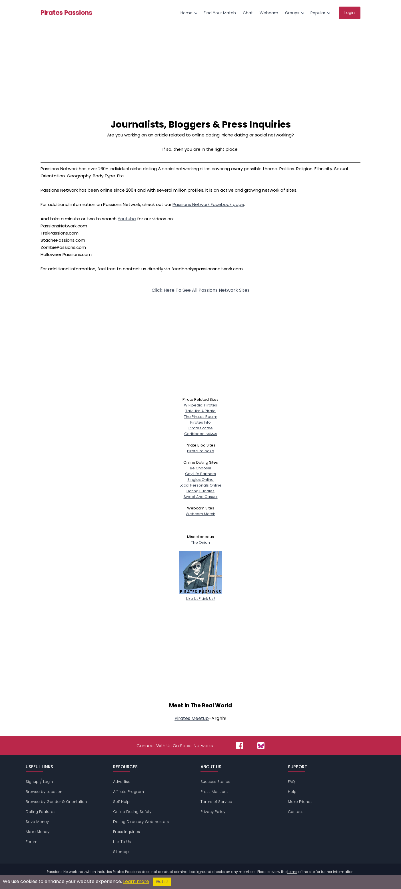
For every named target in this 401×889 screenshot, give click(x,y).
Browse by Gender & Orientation (56, 801)
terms (292, 871)
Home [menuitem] (187, 13)
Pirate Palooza (200, 451)
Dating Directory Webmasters (141, 821)
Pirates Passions (66, 12)
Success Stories (215, 781)
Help (292, 791)
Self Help (121, 801)
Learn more (136, 881)
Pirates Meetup (192, 718)
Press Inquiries (126, 831)
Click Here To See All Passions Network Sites (201, 290)
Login (48, 781)
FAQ (291, 781)
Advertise (122, 781)
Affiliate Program (128, 791)
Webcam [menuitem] (269, 13)
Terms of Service (216, 801)
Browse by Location (44, 791)
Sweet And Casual (201, 496)
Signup (32, 781)
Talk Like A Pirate (200, 411)
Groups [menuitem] (292, 13)
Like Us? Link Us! (200, 595)
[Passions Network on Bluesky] (260, 745)
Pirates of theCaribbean (200, 430)
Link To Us (122, 841)
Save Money (37, 821)
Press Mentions (214, 791)
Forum (31, 841)
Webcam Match (200, 514)
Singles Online (200, 479)
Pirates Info (200, 422)
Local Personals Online (201, 485)
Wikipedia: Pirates (200, 405)
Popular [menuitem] (317, 13)
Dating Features (40, 811)
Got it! (162, 881)
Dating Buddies (200, 491)
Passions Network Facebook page (208, 204)
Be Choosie (200, 468)
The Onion (200, 542)
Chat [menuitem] (248, 13)
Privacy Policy (213, 811)
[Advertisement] (200, 69)
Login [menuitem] (349, 12)
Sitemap (121, 851)
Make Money (37, 831)
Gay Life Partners (200, 474)
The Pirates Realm (200, 416)
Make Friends (300, 801)
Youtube (127, 219)
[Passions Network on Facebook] (239, 745)
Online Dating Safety (132, 811)
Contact (295, 811)
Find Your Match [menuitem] (220, 13)
